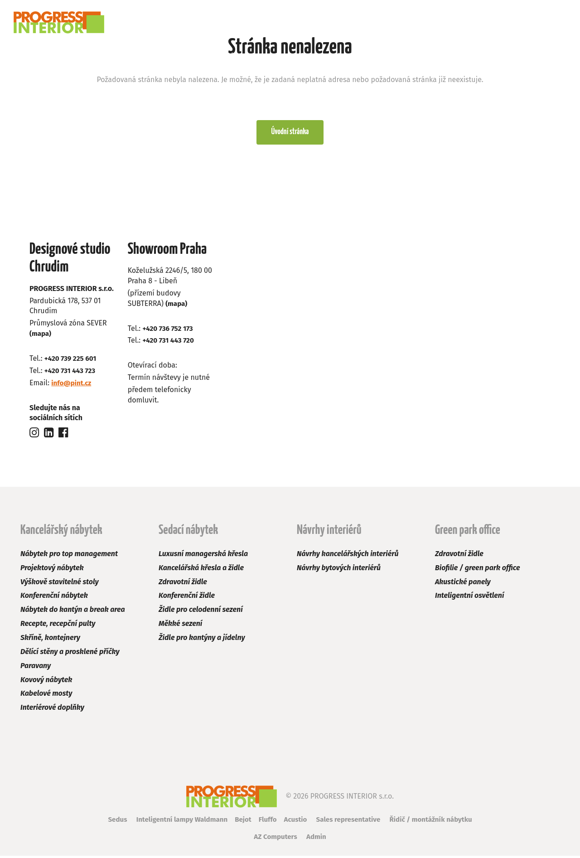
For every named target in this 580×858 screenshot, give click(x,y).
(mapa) (41, 336)
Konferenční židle (187, 598)
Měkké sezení (180, 626)
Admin (317, 839)
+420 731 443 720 (169, 343)
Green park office (283, 56)
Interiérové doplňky (52, 710)
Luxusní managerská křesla (203, 556)
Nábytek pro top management (69, 556)
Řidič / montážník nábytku (437, 822)
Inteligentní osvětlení (469, 598)
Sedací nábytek (135, 56)
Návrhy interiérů (207, 56)
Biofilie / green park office (477, 570)
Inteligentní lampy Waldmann (176, 822)
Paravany (35, 668)
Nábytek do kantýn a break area (72, 612)
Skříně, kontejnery (50, 640)
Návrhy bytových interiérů (339, 570)
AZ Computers (275, 839)
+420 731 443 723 (71, 372)
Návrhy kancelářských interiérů (347, 556)
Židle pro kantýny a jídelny (202, 640)
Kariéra (462, 56)
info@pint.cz (72, 385)
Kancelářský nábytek (54, 56)
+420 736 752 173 (169, 330)
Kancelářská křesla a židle (201, 570)
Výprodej (347, 56)
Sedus (109, 822)
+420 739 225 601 (71, 361)
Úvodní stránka (290, 134)
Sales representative (351, 822)
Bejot (241, 822)
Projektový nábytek (52, 570)
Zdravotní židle (183, 584)
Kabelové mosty (46, 696)
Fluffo (266, 822)
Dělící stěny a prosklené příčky (70, 654)
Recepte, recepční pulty (57, 626)
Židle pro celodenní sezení (201, 612)
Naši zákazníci (406, 56)
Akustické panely (463, 584)
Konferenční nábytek (54, 598)
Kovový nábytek (46, 682)
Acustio (295, 822)
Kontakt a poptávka (527, 56)
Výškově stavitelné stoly (59, 584)
